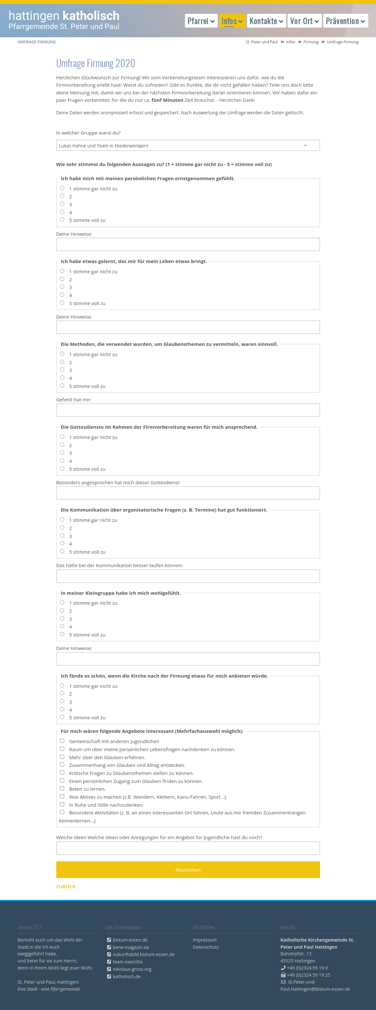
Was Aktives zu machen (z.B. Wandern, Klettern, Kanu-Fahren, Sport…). (148, 797)
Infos (290, 42)
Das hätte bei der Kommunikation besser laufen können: (119, 565)
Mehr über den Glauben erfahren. (107, 757)
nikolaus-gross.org (132, 969)
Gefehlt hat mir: (74, 399)
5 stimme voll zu (87, 220)
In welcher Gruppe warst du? (88, 132)
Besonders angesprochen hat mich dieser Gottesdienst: (118, 482)
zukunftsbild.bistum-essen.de (144, 954)
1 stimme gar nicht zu (93, 188)
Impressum (205, 940)
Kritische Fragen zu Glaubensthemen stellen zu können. (131, 773)
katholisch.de (127, 976)
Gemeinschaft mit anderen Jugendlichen (114, 741)
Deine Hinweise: (74, 234)
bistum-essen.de (130, 940)
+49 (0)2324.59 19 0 (307, 968)
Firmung (311, 42)
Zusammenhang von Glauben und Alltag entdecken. (127, 765)
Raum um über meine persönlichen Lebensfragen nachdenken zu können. (152, 749)
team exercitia (128, 962)
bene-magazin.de (131, 947)
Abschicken (188, 869)
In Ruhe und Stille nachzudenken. (106, 805)
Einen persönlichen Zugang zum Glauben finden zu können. (136, 781)
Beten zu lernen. (87, 789)
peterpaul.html (64, 20)
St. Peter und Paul (262, 42)
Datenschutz (206, 947)
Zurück (66, 886)
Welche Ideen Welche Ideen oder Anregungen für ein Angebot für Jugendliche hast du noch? (159, 837)
